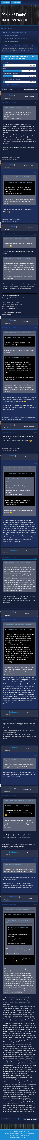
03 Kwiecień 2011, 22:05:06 (9, 619)
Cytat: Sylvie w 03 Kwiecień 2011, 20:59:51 (17, 258)
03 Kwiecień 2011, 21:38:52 (9, 463)
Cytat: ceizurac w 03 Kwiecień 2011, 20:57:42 (18, 177)
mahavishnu (13, 897)
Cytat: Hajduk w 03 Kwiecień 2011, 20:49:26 (17, 107)
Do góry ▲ (26, 1131)
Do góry (4, 1119)
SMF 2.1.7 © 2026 (14, 1135)
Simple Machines (24, 1135)
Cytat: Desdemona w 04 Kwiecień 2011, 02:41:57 (19, 800)
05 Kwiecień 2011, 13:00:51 (9, 795)
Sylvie (27, 38)
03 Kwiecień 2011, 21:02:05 (9, 172)
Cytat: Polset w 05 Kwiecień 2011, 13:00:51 (17, 864)
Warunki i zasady (18, 1131)
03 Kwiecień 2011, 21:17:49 (9, 432)
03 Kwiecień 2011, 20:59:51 (9, 102)
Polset (11, 320)
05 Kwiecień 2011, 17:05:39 (9, 859)
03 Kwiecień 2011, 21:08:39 (9, 327)
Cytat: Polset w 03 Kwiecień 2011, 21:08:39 (17, 760)
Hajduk (11, 456)
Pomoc (11, 1131)
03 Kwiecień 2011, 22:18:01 (9, 719)
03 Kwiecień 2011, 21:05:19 (9, 233)
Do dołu (4, 89)
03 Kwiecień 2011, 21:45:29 (9, 557)
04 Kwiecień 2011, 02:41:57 (9, 755)
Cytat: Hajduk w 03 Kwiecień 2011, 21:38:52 (17, 562)
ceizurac (12, 227)
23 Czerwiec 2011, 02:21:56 (9, 904)
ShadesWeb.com (24, 1137)
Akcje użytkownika (30, 89)
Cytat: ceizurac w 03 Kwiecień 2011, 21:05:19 (18, 332)
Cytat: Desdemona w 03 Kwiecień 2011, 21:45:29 (19, 624)
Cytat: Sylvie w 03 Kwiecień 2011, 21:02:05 (17, 239)
